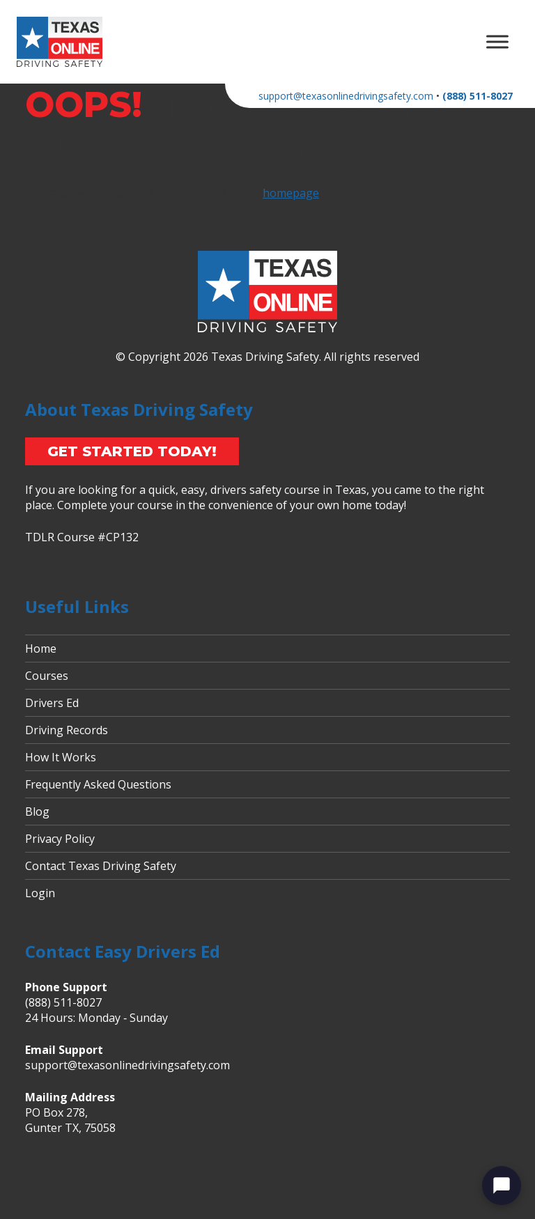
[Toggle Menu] (497, 41)
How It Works (60, 757)
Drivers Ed (52, 703)
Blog (37, 811)
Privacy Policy (60, 838)
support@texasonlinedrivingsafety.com (345, 95)
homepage (291, 193)
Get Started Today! (132, 451)
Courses (46, 675)
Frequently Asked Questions (98, 784)
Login (40, 893)
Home (40, 648)
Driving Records (66, 730)
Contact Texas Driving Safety (100, 866)
